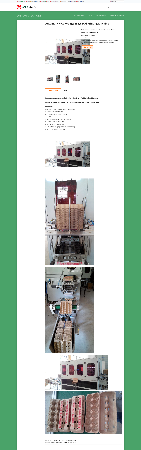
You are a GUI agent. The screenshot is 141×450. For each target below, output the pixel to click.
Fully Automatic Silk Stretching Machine (63, 443)
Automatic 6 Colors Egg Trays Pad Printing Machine (99, 42)
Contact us (115, 7)
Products (75, 7)
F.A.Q (90, 7)
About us (65, 7)
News (83, 7)
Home (57, 7)
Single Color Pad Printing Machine (65, 440)
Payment (98, 7)
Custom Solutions (29, 15)
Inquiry (106, 7)
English (113, 1)
